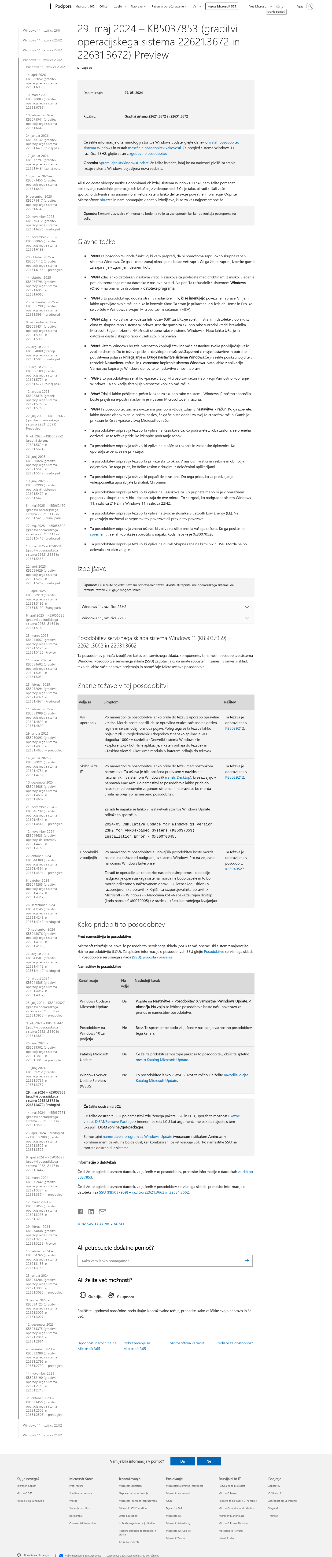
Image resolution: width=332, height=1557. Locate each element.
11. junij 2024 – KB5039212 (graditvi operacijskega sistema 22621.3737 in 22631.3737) (41, 1076)
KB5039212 (234, 728)
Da (182, 1461)
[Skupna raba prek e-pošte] (100, 1210)
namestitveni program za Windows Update (137, 1136)
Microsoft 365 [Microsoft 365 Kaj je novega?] (24, 1493)
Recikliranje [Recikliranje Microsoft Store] (76, 1515)
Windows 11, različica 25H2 (42, 40)
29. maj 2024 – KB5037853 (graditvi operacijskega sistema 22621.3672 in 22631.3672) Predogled (45, 1098)
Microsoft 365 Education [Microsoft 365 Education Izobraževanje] (133, 1508)
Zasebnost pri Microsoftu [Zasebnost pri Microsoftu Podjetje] (282, 1500)
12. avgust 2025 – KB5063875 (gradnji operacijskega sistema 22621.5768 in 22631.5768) (41, 400)
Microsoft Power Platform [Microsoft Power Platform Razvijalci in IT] (233, 1523)
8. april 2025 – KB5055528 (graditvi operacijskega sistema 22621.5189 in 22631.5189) (45, 621)
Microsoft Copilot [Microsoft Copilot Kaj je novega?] (26, 1485)
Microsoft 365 (84, 6)
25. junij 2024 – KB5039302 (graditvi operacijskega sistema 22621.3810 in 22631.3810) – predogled (44, 1051)
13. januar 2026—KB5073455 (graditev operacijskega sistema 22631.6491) (41, 182)
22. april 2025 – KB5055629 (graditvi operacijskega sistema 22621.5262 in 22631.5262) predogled (43, 574)
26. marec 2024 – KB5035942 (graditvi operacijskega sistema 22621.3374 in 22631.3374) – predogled (44, 1186)
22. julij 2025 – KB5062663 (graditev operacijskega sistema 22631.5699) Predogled (45, 422)
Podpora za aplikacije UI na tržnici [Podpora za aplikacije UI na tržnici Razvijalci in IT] (238, 1500)
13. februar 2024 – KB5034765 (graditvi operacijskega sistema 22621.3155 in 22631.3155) (41, 1259)
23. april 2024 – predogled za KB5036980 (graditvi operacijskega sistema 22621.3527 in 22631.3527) (45, 1141)
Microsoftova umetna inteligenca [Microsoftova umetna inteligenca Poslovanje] (184, 1485)
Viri (195, 6)
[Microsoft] (33, 6)
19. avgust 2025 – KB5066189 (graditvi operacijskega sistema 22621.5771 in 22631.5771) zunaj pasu (43, 375)
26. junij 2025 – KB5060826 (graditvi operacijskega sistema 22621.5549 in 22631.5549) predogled (43, 465)
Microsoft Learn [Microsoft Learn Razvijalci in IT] (227, 1493)
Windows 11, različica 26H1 (42, 30)
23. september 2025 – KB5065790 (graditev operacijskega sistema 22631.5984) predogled (43, 308)
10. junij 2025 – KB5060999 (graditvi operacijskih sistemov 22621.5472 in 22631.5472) (41, 489)
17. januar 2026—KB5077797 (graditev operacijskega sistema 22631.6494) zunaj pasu (43, 162)
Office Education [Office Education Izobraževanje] (128, 1515)
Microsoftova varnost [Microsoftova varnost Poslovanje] (178, 1493)
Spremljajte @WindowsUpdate (124, 162)
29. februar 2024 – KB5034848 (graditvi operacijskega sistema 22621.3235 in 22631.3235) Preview (41, 1235)
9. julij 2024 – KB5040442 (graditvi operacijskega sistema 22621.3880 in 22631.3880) (44, 1029)
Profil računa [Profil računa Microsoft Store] (76, 1485)
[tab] (92, 1296)
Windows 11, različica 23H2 (42, 60)
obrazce (106, 199)
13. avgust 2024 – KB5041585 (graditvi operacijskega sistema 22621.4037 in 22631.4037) (41, 986)
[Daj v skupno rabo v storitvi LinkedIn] (89, 1210)
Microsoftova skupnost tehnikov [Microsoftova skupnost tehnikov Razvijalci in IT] (237, 1508)
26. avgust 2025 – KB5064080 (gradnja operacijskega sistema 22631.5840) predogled (43, 353)
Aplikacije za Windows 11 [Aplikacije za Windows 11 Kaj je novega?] (31, 1500)
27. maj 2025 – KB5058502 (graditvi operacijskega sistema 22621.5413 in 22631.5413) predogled (45, 532)
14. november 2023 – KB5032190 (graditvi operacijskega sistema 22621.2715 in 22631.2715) (41, 1381)
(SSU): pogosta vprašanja (152, 956)
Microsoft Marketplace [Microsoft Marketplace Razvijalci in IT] (231, 1515)
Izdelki (118, 6)
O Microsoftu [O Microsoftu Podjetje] (275, 1493)
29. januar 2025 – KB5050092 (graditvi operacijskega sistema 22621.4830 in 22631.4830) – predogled (44, 741)
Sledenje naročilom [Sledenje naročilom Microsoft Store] (80, 1508)
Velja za (86, 68)
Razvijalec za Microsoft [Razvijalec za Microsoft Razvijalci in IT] (232, 1485)
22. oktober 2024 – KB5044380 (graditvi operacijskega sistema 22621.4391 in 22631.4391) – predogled (44, 864)
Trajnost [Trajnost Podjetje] (273, 1515)
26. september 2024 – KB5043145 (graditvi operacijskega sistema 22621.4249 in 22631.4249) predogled (43, 913)
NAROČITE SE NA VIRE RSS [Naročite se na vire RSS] (103, 1223)
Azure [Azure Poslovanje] (169, 1500)
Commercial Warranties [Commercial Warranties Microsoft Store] (82, 1523)
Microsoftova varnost (187, 1342)
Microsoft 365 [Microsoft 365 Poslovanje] (174, 1515)
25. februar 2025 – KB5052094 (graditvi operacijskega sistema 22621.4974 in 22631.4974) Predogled (43, 692)
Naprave (137, 6)
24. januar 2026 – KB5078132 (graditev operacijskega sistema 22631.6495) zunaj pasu (43, 141)
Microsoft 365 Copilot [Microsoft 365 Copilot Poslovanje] (178, 1530)
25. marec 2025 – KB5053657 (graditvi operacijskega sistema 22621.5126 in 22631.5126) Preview (41, 644)
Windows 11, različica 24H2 (42, 50)
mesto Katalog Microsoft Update (162, 1059)
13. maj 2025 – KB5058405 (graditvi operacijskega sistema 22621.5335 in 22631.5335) (45, 552)
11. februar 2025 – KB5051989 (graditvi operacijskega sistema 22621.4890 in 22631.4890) (41, 717)
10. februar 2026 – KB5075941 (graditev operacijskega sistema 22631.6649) (41, 121)
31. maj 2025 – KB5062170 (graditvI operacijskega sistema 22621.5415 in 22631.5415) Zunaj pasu (45, 511)
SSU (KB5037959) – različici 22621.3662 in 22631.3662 (144, 1192)
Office (103, 6)
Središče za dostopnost (234, 1342)
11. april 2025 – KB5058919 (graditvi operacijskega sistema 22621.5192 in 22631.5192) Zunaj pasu (43, 599)
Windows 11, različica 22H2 (42, 1425)
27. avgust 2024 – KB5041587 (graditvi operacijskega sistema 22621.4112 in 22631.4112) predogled (43, 962)
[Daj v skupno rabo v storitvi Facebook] (80, 1210)
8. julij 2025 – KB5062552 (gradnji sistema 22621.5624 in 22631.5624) (44, 442)
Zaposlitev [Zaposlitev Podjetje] (274, 1485)
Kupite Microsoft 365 (221, 6)
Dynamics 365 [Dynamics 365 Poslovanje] (174, 1508)
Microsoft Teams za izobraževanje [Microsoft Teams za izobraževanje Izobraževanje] (138, 1500)
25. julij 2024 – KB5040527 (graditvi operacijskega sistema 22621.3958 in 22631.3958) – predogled (45, 1009)
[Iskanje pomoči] (280, 6)
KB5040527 (234, 868)
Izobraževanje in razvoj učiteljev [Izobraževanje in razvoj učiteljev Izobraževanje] (137, 1523)
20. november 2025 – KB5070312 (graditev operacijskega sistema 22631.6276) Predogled (43, 223)
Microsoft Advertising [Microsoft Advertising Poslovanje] (178, 1523)
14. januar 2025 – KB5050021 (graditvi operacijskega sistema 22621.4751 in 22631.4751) (41, 766)
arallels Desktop (177, 777)
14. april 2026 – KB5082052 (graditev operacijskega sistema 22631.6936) (41, 81)
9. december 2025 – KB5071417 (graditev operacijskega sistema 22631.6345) (41, 202)
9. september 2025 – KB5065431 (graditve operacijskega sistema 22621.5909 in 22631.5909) (41, 330)
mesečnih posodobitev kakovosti (154, 147)
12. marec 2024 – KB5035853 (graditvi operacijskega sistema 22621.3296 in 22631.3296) (41, 1210)
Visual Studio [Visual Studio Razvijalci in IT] (226, 1538)
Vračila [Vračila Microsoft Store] (73, 1500)
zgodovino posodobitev (148, 153)
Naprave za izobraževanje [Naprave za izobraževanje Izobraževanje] (133, 1493)
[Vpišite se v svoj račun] (305, 6)
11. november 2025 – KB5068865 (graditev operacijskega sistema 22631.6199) (41, 243)
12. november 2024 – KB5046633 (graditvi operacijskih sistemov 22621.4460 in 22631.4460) (41, 840)
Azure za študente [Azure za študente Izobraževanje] (129, 1542)
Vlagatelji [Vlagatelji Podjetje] (273, 1508)
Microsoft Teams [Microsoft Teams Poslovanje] (175, 1538)
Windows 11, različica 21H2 (42, 1435)
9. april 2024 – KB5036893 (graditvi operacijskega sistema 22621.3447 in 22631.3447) (45, 1163)
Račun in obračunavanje (167, 6)
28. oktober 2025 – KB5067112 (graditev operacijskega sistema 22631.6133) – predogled (44, 263)
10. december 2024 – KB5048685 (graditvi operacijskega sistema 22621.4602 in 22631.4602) (41, 790)
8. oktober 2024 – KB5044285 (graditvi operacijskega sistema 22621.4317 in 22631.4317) (41, 888)
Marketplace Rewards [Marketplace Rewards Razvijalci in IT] (231, 1530)
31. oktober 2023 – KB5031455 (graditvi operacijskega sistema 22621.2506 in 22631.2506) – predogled (44, 1406)
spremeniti (98, 534)
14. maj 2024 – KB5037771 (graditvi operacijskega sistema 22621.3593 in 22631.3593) (45, 1118)
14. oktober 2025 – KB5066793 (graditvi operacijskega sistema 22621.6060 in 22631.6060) (41, 285)
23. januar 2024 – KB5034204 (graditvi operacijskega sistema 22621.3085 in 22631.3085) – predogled (44, 1283)
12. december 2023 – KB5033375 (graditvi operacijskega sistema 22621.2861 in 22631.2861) (41, 1332)
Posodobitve (214, 951)
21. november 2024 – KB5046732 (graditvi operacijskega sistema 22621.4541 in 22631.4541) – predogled (44, 815)
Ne (209, 1461)
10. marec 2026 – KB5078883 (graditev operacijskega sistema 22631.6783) (41, 101)
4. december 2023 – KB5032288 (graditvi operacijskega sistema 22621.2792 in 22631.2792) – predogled (44, 1357)
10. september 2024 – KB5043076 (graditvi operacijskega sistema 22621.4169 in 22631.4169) (42, 937)
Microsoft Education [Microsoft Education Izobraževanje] (130, 1485)
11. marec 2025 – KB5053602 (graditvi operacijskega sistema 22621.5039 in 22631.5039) (41, 668)
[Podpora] (63, 6)
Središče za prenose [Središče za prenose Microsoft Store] (80, 1493)
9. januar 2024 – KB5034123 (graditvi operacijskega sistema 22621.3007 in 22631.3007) (41, 1308)
